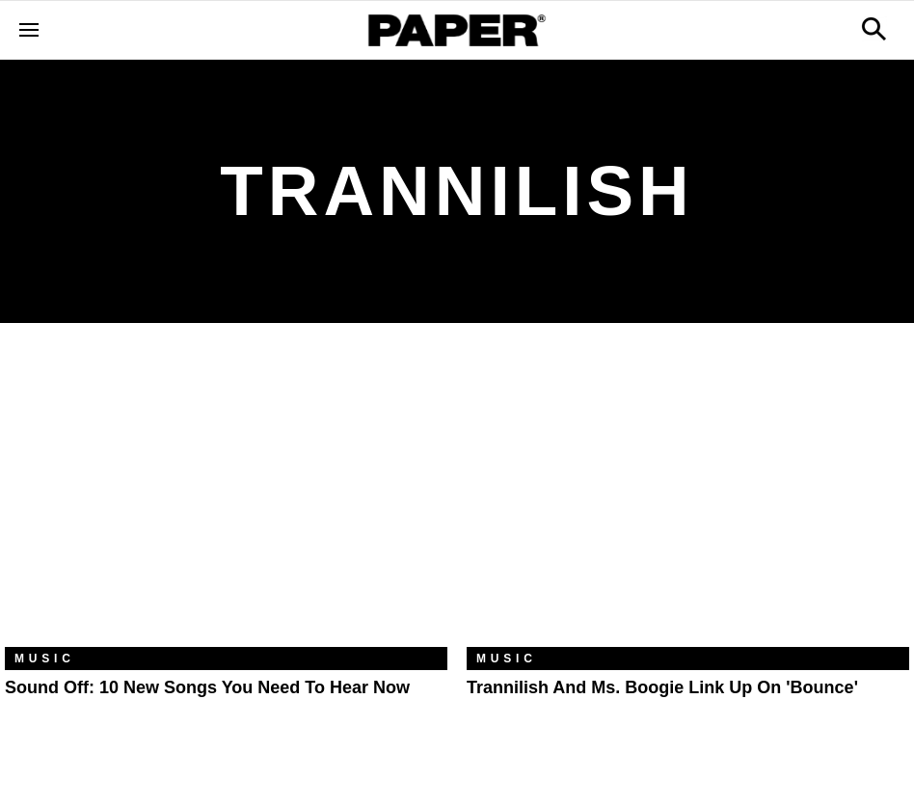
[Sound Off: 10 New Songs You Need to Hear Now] (226, 499)
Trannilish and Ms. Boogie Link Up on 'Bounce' (662, 687)
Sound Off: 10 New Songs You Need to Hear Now (207, 687)
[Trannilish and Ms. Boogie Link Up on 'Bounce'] (688, 499)
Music (44, 658)
